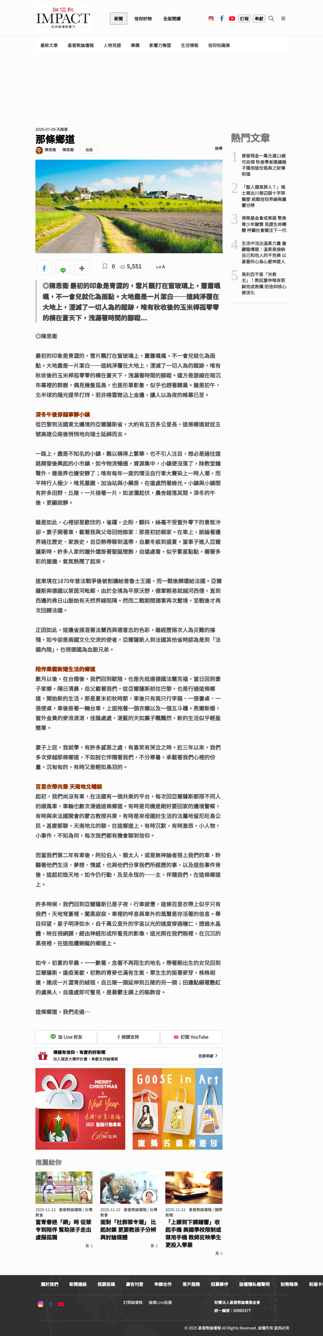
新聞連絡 (78, 1284)
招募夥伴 (219, 1284)
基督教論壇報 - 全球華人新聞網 (63, 18)
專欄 (135, 45)
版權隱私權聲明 (254, 1284)
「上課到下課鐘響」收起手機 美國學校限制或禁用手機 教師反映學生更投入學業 (193, 1233)
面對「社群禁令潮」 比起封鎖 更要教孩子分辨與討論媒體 (128, 1229)
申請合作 (163, 1284)
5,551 (131, 266)
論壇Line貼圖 (160, 1302)
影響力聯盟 (160, 45)
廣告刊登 (134, 1284)
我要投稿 (106, 1284)
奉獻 (259, 18)
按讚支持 (128, 1037)
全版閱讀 (172, 18)
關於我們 (49, 1284)
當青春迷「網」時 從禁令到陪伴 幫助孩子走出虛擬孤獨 (63, 1229)
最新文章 (49, 45)
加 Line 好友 (66, 1037)
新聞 (118, 18)
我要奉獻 (208, 1056)
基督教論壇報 (81, 45)
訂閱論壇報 (132, 1302)
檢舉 (219, 148)
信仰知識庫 (219, 45)
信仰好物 (143, 18)
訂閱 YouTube (191, 1037)
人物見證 (112, 45)
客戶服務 (191, 1284)
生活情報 (189, 45)
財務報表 (289, 1284)
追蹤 (89, 149)
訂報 (244, 18)
